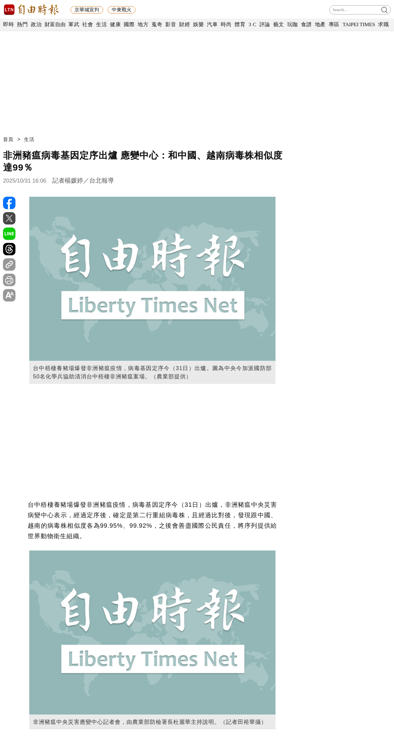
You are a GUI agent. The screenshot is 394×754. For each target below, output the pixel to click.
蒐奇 (156, 24)
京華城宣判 (86, 9)
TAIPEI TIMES (359, 24)
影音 (170, 24)
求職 (383, 24)
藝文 (278, 24)
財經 (184, 24)
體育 (240, 24)
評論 (264, 24)
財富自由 (55, 24)
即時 (8, 24)
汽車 (212, 24)
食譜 (306, 24)
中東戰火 (121, 9)
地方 (143, 24)
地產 (320, 24)
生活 (101, 24)
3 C (252, 24)
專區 (334, 24)
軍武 (73, 24)
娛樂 (198, 24)
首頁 (8, 139)
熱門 (22, 24)
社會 (87, 24)
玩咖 (292, 24)
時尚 (226, 24)
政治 (36, 24)
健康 (115, 24)
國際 (129, 24)
